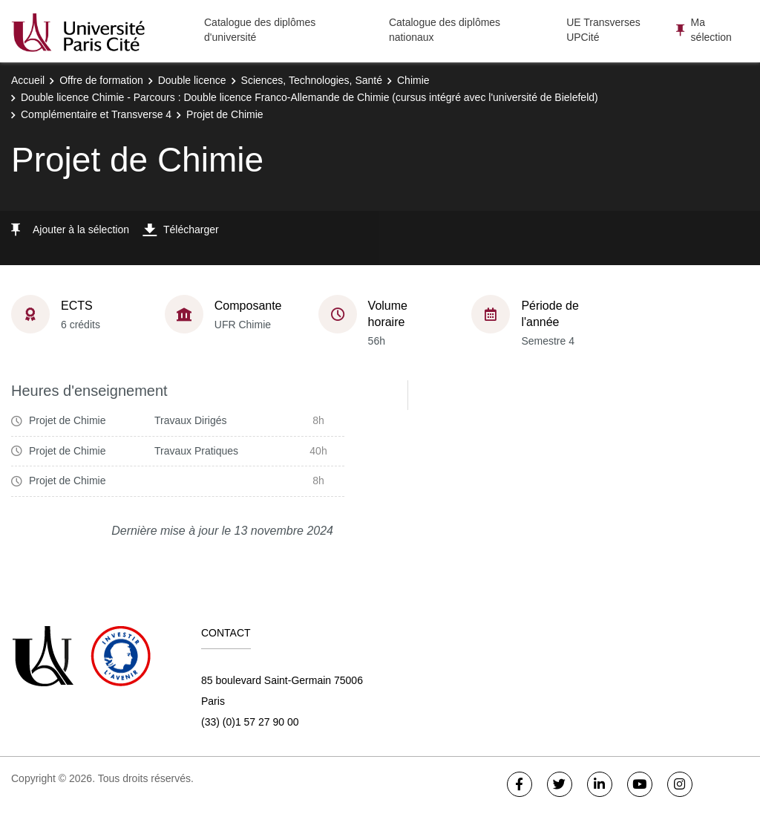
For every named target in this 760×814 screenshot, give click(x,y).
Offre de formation (101, 80)
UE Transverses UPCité (603, 29)
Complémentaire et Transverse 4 (96, 114)
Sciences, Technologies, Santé (311, 80)
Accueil (28, 80)
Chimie (413, 80)
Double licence (192, 80)
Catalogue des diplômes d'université (259, 29)
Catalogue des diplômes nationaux (444, 29)
